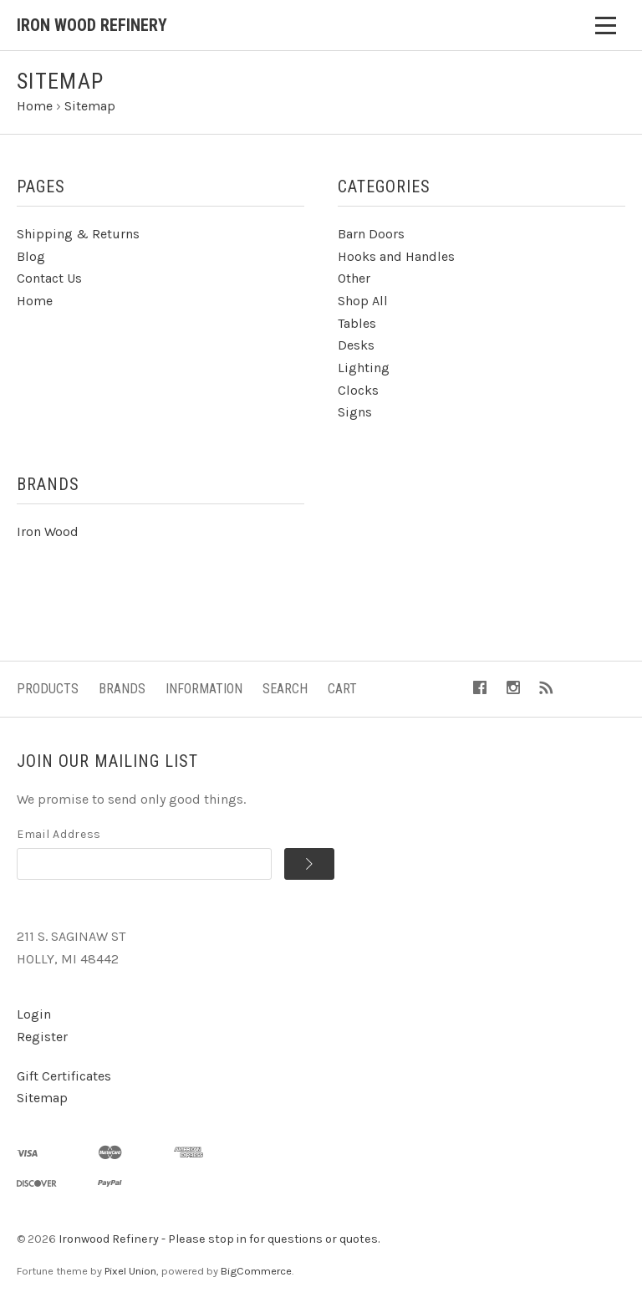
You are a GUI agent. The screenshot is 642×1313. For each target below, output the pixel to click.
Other (354, 278)
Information (204, 689)
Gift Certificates (64, 1076)
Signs (355, 412)
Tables (357, 323)
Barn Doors (371, 234)
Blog (31, 256)
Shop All (363, 301)
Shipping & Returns (78, 234)
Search (285, 689)
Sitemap (42, 1098)
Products (48, 689)
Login (34, 1014)
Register (42, 1037)
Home (35, 301)
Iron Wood (48, 531)
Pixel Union (130, 1270)
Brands (122, 689)
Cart (342, 689)
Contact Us (49, 278)
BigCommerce (256, 1270)
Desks (356, 345)
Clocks (358, 390)
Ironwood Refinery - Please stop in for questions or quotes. (219, 1239)
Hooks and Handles (396, 256)
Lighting (364, 368)
